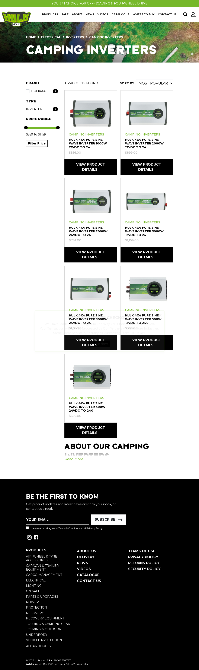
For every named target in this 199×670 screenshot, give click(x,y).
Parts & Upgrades (42, 597)
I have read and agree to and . (64, 528)
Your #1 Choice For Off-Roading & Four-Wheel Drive (99, 3)
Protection (36, 607)
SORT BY (127, 83)
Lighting (34, 586)
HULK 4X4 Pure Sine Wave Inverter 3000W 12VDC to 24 (144, 231)
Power (32, 602)
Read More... (75, 459)
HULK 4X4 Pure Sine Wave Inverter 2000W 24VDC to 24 (88, 231)
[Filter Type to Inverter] (42, 109)
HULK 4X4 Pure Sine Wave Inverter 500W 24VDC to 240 (87, 406)
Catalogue (120, 14)
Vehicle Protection (44, 640)
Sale (64, 14)
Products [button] (50, 14)
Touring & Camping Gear (48, 624)
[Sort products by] (154, 83)
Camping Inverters (86, 134)
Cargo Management (44, 575)
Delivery (85, 557)
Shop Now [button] (99, 348)
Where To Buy (143, 14)
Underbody (36, 635)
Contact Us (167, 14)
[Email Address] (58, 519)
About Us (86, 551)
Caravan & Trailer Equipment (42, 567)
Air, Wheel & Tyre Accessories (41, 558)
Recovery (35, 613)
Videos (102, 14)
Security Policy (144, 569)
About (77, 14)
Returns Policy (144, 563)
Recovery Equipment (45, 618)
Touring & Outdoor (43, 629)
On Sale (33, 591)
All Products (38, 646)
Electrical (36, 580)
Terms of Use (141, 551)
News (90, 14)
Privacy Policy (94, 528)
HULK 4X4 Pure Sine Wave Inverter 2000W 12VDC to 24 (144, 143)
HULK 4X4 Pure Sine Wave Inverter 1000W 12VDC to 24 (88, 143)
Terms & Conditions (69, 528)
